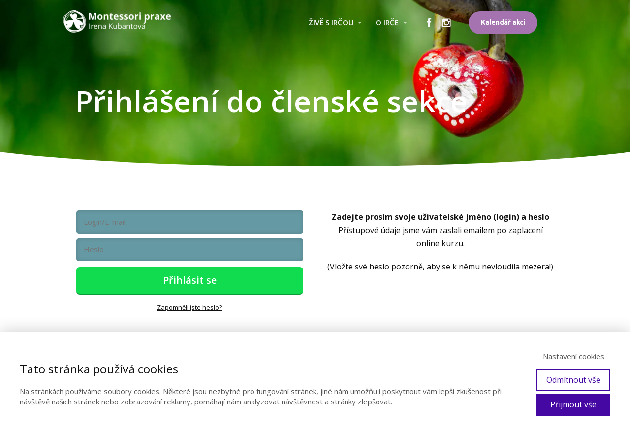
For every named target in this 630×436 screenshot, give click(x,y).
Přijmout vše (573, 404)
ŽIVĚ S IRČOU (331, 22)
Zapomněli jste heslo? (189, 307)
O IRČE (387, 22)
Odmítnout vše (573, 379)
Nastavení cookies (573, 356)
